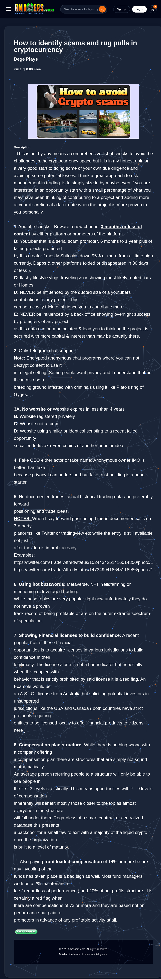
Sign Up (121, 9)
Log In (139, 9)
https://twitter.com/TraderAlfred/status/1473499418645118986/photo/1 (83, 569)
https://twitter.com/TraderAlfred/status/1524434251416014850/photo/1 (83, 562)
